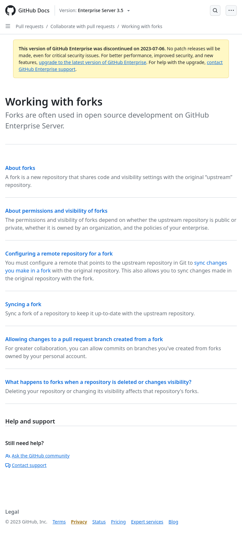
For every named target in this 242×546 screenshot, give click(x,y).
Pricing (118, 522)
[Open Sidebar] (8, 26)
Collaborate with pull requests (82, 26)
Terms (59, 522)
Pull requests (29, 26)
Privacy (79, 522)
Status (99, 522)
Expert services (147, 522)
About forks (20, 168)
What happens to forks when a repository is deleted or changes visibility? (98, 382)
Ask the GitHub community (37, 456)
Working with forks (142, 26)
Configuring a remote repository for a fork (59, 253)
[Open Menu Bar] (231, 10)
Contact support (25, 465)
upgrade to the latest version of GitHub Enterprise (92, 62)
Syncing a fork (23, 304)
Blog (173, 522)
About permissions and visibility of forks (56, 210)
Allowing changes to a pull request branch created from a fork (84, 339)
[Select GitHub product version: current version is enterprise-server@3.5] (94, 10)
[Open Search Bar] (215, 10)
